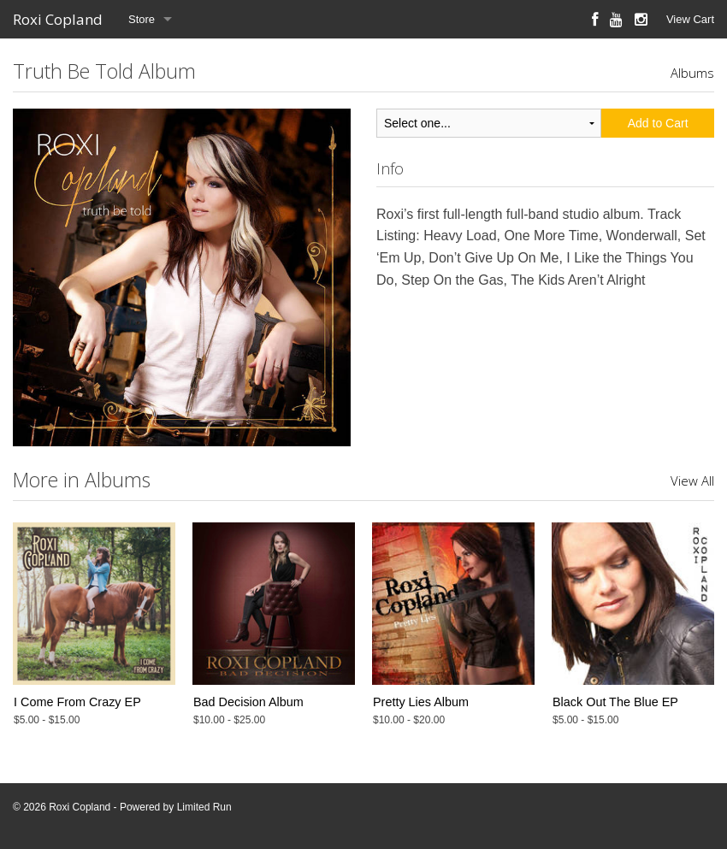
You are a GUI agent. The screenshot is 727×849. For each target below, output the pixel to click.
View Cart (690, 19)
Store (141, 19)
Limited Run (204, 807)
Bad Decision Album (248, 702)
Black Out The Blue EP (615, 702)
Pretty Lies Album (421, 702)
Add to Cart (658, 123)
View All (692, 480)
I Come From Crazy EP (77, 702)
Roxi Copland (58, 19)
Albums (692, 72)
